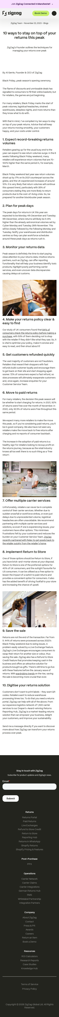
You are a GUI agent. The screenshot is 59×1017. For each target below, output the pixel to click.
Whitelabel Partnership (29, 899)
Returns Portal (29, 817)
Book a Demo (29, 941)
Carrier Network (29, 878)
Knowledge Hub (29, 968)
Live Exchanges (30, 825)
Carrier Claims (29, 882)
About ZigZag (29, 917)
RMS (29, 894)
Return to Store (29, 833)
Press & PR (29, 925)
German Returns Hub (29, 890)
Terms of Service (29, 984)
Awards (29, 929)
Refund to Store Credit (29, 829)
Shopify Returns (29, 845)
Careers (29, 933)
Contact (29, 921)
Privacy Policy (29, 988)
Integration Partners (29, 902)
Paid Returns (29, 821)
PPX (29, 864)
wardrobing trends (25, 673)
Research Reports (29, 960)
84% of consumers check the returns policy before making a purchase (29, 333)
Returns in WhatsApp (29, 841)
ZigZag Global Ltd (34, 1004)
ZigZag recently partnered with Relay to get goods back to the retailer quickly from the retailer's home (28, 540)
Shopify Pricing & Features (29, 849)
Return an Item (29, 937)
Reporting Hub (29, 837)
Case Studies (29, 964)
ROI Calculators (30, 956)
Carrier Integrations (29, 886)
